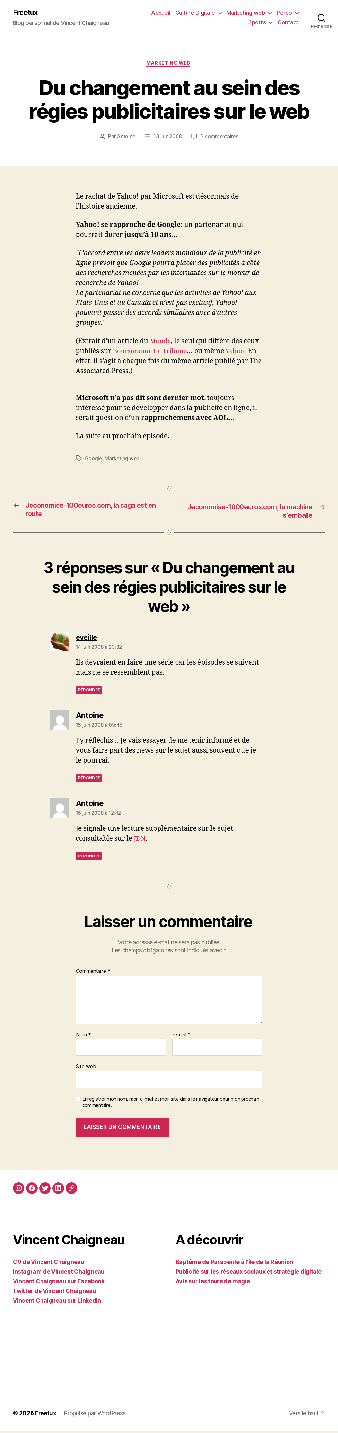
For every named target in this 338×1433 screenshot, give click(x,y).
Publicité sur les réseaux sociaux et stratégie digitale (249, 1273)
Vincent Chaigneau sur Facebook (59, 1282)
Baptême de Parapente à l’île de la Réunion (234, 1263)
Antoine (125, 138)
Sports (257, 22)
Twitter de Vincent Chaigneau (54, 1292)
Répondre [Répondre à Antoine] (89, 779)
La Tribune (173, 352)
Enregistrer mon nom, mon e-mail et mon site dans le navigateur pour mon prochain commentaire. (170, 1104)
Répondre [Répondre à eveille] (89, 691)
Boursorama (133, 352)
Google (93, 459)
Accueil (160, 13)
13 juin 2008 (167, 138)
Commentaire (93, 973)
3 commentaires (220, 138)
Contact (288, 22)
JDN (140, 840)
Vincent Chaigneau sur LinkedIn (57, 1302)
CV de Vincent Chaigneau (48, 1263)
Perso (284, 13)
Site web (86, 1068)
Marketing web (245, 13)
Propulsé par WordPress (95, 1414)
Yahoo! (87, 362)
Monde (161, 342)
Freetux (26, 13)
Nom (83, 1036)
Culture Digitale (195, 13)
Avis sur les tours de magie (213, 1282)
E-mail (181, 1036)
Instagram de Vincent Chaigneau (59, 1273)
